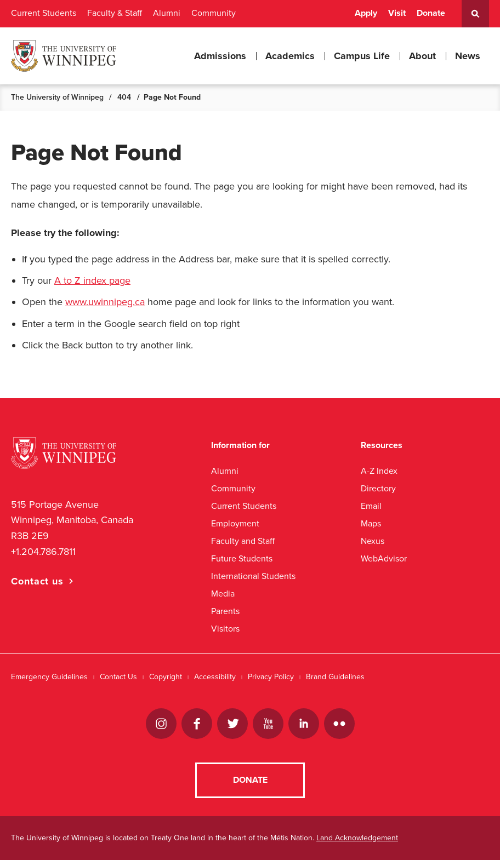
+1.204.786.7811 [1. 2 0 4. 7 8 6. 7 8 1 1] (43, 552)
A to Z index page (92, 280)
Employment (235, 523)
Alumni (166, 13)
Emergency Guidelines (49, 676)
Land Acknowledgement (357, 837)
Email (371, 506)
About (422, 56)
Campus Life (362, 56)
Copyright (165, 676)
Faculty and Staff (243, 541)
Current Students (43, 13)
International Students (253, 576)
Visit (397, 13)
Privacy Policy (271, 676)
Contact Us (118, 676)
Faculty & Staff (114, 13)
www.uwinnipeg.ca (105, 302)
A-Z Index (379, 471)
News (467, 56)
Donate (431, 13)
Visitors (225, 628)
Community (213, 13)
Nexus (372, 541)
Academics (290, 56)
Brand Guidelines (335, 676)
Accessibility (215, 676)
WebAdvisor (384, 558)
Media (223, 593)
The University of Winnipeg (57, 97)
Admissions (220, 56)
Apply (366, 13)
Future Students (241, 558)
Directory (378, 488)
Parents (225, 611)
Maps (371, 523)
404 (124, 97)
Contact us (37, 581)
